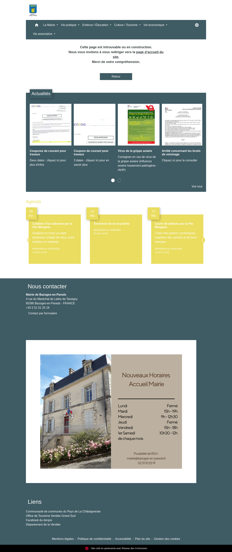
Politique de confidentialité (94, 538)
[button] (37, 25)
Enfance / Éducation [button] (95, 24)
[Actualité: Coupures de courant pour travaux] (50, 137)
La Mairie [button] (49, 24)
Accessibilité (123, 538)
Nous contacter (47, 286)
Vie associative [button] (43, 33)
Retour (116, 76)
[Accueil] (33, 10)
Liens (35, 501)
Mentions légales (63, 538)
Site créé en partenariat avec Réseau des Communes (116, 548)
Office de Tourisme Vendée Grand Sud (50, 515)
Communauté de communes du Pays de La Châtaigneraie (63, 511)
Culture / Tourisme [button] (126, 24)
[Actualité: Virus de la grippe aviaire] (138, 140)
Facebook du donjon (39, 520)
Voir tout (197, 186)
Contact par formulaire (42, 313)
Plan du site (142, 538)
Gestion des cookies (167, 538)
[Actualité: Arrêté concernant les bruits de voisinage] (182, 135)
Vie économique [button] (154, 24)
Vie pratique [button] (69, 24)
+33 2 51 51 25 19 (37, 307)
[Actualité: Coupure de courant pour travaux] (94, 137)
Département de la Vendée (43, 524)
